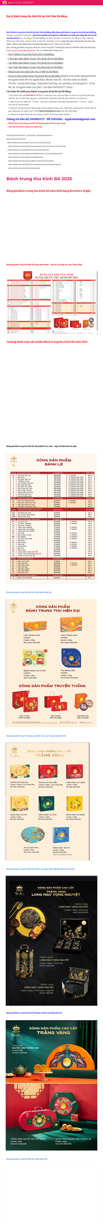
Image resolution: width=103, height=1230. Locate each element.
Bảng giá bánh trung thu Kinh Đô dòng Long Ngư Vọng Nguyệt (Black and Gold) (34, 164)
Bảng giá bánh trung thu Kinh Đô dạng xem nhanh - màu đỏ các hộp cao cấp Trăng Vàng (37, 146)
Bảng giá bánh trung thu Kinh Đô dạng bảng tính (24, 168)
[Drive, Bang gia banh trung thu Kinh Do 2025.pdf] (51, 227)
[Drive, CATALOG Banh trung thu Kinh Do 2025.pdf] (51, 393)
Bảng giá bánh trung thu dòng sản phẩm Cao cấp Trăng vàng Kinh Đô (31, 161)
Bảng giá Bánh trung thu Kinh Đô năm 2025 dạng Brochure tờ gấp (29, 142)
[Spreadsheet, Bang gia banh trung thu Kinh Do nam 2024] (51, 1197)
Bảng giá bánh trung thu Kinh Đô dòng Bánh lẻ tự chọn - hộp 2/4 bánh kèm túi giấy (35, 153)
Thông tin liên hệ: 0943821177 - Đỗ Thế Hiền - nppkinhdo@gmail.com (29, 135)
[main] (51, 16)
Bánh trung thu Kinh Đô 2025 (16, 139)
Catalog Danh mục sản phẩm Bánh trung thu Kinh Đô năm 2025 (28, 150)
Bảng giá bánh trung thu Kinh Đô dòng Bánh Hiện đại (25, 157)
